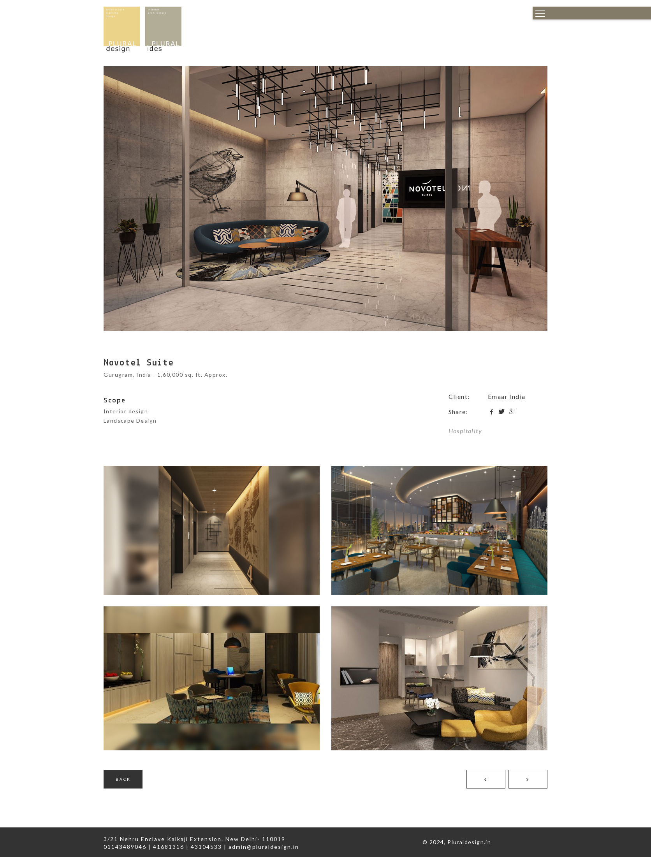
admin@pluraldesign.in (264, 846)
